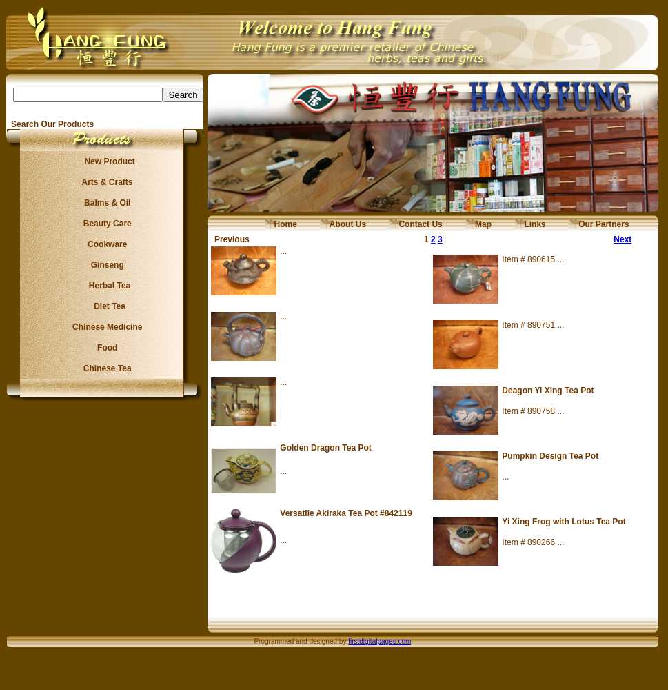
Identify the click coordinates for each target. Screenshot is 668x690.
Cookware (105, 244)
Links (530, 224)
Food (105, 348)
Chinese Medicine (105, 327)
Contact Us (416, 224)
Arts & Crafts (105, 182)
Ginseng (104, 265)
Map (479, 224)
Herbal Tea (104, 285)
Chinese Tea (105, 368)
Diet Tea (105, 306)
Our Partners (599, 224)
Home (281, 224)
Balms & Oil (105, 203)
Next (622, 239)
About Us (343, 224)
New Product (105, 161)
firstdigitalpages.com (379, 641)
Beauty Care (105, 223)
